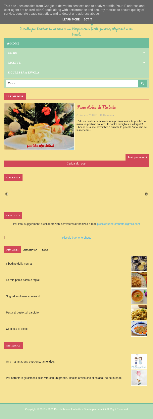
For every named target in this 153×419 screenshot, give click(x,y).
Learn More (70, 19)
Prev (6, 194)
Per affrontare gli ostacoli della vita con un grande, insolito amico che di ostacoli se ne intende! (64, 377)
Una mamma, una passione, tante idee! (30, 361)
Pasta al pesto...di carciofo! (22, 312)
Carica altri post (76, 163)
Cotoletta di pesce (17, 328)
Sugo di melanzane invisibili (23, 296)
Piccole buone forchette (76, 237)
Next (146, 194)
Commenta (108, 115)
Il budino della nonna (19, 263)
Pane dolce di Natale (96, 107)
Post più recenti (137, 157)
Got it (87, 19)
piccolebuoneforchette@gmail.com (118, 223)
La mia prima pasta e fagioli (23, 280)
